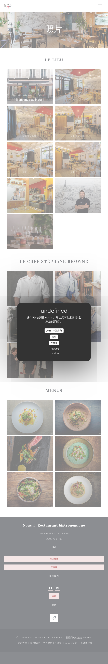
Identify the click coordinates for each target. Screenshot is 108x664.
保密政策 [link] (55, 349)
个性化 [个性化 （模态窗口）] (54, 342)
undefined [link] (55, 353)
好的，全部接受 (54, 330)
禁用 (54, 336)
